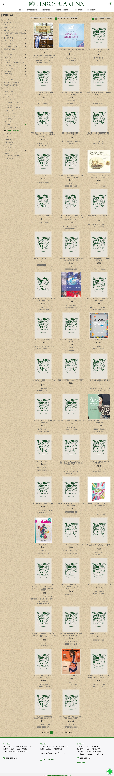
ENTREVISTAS (10, 116)
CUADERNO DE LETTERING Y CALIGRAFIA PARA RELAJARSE (99, 134)
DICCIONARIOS (11, 105)
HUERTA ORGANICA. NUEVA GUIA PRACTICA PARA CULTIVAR (99, 545)
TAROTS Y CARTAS (10, 85)
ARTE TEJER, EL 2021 (71, 676)
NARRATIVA (8, 74)
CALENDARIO (9, 41)
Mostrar (34, 19)
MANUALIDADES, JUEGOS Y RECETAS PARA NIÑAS (99, 504)
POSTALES (9, 145)
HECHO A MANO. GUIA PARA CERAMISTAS (99, 421)
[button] (105, 18)
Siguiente (73, 19)
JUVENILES (8, 71)
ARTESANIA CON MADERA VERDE (71, 421)
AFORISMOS (9, 91)
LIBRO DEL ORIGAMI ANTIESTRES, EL (71, 50)
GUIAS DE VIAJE (11, 122)
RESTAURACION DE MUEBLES (71, 544)
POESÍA (7, 77)
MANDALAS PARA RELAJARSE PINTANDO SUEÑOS (71, 634)
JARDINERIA (11, 128)
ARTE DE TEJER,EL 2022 (43, 258)
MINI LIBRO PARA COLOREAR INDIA (71, 340)
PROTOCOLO (10, 148)
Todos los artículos (10, 20)
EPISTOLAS (9, 119)
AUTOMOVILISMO (11, 100)
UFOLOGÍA (9, 159)
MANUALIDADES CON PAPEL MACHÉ (99, 381)
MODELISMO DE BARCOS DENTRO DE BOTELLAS (99, 176)
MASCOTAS (9, 142)
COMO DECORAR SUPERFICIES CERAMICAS (43, 421)
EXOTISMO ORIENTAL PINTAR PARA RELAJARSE (43, 300)
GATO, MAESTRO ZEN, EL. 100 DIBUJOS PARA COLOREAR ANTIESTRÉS (71, 586)
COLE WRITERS (9, 49)
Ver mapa (81, 762)
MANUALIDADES (13, 131)
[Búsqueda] (2, 4)
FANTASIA (7, 60)
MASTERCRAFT (43, 49)
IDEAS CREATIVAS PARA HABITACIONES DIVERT (43, 717)
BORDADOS (43, 544)
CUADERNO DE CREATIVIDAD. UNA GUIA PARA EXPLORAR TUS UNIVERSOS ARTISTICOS (71, 217)
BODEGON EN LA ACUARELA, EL (43, 461)
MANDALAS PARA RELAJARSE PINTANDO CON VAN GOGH (99, 676)
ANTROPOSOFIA (10, 27)
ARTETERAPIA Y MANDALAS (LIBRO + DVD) (43, 676)
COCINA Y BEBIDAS (11, 46)
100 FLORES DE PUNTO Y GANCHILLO (43, 93)
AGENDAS (9, 94)
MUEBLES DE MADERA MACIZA (99, 585)
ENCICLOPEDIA (11, 113)
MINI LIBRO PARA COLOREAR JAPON (99, 259)
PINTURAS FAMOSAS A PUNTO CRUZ (99, 50)
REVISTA (8, 150)
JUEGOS (8, 136)
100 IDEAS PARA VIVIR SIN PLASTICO (99, 462)
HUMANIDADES (9, 66)
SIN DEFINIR (10, 153)
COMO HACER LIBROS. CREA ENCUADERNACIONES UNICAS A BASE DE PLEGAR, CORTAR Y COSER (43, 587)
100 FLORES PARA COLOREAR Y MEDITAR (71, 93)
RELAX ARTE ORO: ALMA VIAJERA (71, 380)
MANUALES (9, 139)
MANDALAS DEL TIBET (99, 633)
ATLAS (7, 97)
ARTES (6, 30)
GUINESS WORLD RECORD (14, 63)
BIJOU (43, 175)
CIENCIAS (7, 43)
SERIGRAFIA (99, 339)
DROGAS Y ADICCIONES (14, 108)
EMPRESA (9, 111)
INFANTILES (8, 68)
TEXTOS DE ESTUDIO (13, 156)
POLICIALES (8, 79)
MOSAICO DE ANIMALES (43, 216)
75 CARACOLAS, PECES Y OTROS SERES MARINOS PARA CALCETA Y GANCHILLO (43, 134)
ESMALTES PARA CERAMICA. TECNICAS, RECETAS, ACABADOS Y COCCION (43, 635)
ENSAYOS (7, 57)
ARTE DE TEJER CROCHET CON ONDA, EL (99, 93)
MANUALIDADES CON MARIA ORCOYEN (43, 381)
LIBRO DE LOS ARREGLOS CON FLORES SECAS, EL (71, 176)
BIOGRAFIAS (8, 38)
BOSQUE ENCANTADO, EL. (43, 503)
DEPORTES (8, 55)
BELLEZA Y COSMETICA (14, 102)
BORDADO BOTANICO (43, 339)
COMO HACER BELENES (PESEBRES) (71, 134)
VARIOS (6, 88)
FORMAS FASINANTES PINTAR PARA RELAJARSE (71, 259)
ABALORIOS (71, 299)
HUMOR (8, 134)
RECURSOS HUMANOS (12, 82)
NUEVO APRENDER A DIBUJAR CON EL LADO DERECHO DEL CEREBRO (71, 463)
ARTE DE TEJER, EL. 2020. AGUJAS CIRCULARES (71, 504)
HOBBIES (8, 124)
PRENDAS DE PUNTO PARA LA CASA (99, 217)
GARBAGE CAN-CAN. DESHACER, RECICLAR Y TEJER (71, 717)
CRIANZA (7, 52)
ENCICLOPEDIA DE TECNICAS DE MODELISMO (99, 300)
